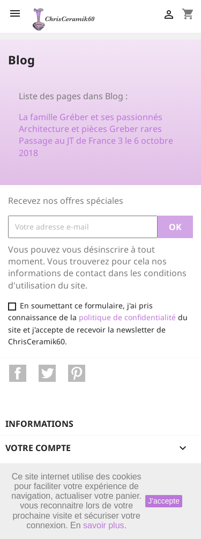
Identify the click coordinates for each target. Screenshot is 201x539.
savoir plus (103, 525)
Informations (39, 424)
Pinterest (76, 373)
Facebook (17, 373)
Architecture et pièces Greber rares (90, 129)
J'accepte (164, 501)
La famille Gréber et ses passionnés (90, 117)
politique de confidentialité (127, 317)
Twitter (47, 373)
